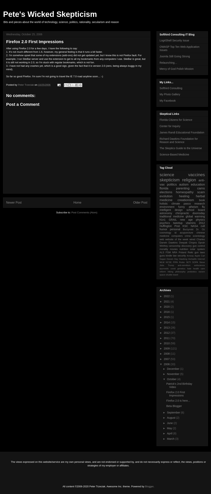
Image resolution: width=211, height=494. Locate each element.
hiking (170, 271)
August (171, 417)
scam (201, 192)
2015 (167, 317)
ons (70, 55)
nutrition (184, 249)
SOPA (195, 262)
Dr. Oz (200, 229)
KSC (185, 226)
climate (175, 203)
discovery (186, 246)
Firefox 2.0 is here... (178, 400)
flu (203, 206)
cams (201, 188)
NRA (174, 252)
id (175, 232)
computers (177, 236)
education (198, 184)
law (175, 255)
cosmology (165, 232)
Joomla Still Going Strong (175, 56)
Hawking (183, 259)
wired (192, 239)
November (173, 374)
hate (189, 268)
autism (184, 184)
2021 (167, 301)
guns (162, 255)
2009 (167, 348)
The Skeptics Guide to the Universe (181, 148)
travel (175, 275)
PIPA (175, 262)
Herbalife (192, 259)
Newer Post (14, 202)
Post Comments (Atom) (84, 212)
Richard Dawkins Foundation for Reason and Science (179, 140)
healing (184, 196)
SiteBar (27, 59)
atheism (193, 206)
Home (77, 202)
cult (203, 226)
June (170, 423)
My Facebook (168, 100)
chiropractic (182, 213)
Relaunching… (168, 62)
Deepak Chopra (188, 242)
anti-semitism (184, 265)
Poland (182, 252)
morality (164, 249)
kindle (169, 255)
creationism (186, 200)
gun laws (200, 252)
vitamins (191, 222)
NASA (194, 226)
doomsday (198, 213)
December (173, 368)
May (170, 428)
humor (163, 229)
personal (175, 229)
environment (167, 206)
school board (195, 209)
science (167, 174)
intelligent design (171, 209)
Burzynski (188, 229)
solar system (197, 249)
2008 (167, 353)
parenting (183, 188)
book (202, 200)
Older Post (140, 202)
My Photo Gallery (170, 94)
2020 (167, 306)
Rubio (182, 262)
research (200, 203)
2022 (167, 296)
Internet (201, 259)
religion (189, 180)
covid (173, 268)
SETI (188, 262)
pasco (187, 203)
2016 (167, 311)
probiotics (192, 271)
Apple (197, 256)
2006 (167, 364)
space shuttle (166, 275)
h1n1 (163, 219)
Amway (190, 256)
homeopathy (185, 192)
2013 (167, 327)
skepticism (170, 180)
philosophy (180, 271)
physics (200, 219)
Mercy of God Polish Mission (177, 68)
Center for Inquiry (170, 126)
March (171, 438)
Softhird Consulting (171, 88)
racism (202, 271)
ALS (162, 252)
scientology (199, 236)
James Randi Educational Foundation (182, 132)
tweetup (178, 222)
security (181, 255)
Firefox (22, 48)
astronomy (166, 213)
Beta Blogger (174, 406)
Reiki (190, 252)
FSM (168, 252)
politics (172, 184)
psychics (165, 222)
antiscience (199, 265)
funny (181, 206)
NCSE (169, 262)
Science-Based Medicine (174, 154)
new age (186, 219)
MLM (162, 262)
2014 (167, 322)
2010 (167, 343)
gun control (199, 246)
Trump (171, 265)
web (162, 239)
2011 (167, 338)
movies (174, 249)
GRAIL (173, 219)
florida (164, 188)
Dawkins (173, 242)
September (174, 412)
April (170, 433)
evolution (166, 196)
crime (188, 236)
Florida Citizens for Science (176, 119)
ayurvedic (164, 268)
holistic (164, 203)
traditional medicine (172, 216)
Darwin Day (172, 259)
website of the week (176, 239)
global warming (195, 216)
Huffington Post (170, 226)
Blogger (149, 486)
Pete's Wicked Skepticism (50, 14)
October (172, 379)
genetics (181, 268)
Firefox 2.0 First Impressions (175, 394)
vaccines (196, 174)
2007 (167, 359)
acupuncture (186, 232)
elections (166, 192)
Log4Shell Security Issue (174, 40)
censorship (175, 246)
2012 (202, 222)
